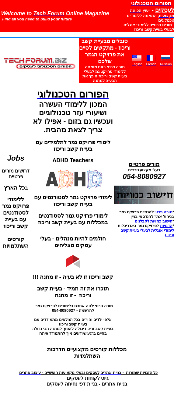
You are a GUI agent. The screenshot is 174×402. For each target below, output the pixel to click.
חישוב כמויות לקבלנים (153, 221)
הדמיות (166, 225)
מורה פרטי (163, 212)
